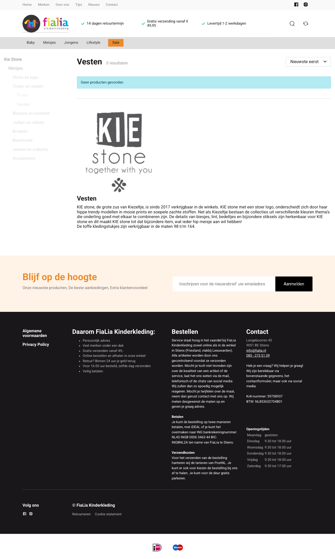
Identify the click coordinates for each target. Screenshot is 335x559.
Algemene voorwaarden (35, 333)
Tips (78, 5)
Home (27, 5)
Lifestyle (93, 43)
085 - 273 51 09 (258, 356)
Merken (43, 5)
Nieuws (93, 5)
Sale (115, 43)
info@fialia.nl (256, 351)
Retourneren (81, 514)
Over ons (62, 5)
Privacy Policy (36, 344)
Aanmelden (294, 283)
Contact (112, 5)
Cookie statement (108, 514)
